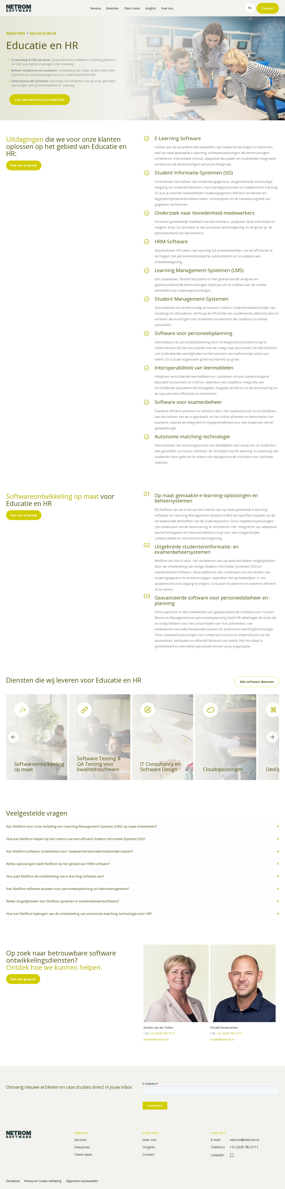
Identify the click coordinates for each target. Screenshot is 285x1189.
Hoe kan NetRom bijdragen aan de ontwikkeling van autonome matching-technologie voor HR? (79, 913)
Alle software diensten (257, 682)
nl (250, 8)
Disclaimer (13, 1181)
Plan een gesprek (23, 979)
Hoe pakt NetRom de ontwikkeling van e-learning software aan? (55, 876)
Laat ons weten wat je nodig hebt (40, 100)
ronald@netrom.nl (222, 1039)
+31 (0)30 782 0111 (162, 1033)
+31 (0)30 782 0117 (229, 1033)
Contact (268, 8)
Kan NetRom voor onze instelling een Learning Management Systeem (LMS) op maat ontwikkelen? (81, 826)
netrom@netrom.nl (244, 1140)
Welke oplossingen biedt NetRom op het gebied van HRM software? (58, 864)
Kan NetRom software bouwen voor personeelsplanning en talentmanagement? (67, 888)
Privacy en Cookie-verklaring (43, 1181)
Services (95, 8)
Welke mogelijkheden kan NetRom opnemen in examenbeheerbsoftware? (62, 901)
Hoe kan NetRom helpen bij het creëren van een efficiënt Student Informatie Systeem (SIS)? (75, 839)
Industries (15, 33)
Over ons (167, 8)
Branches (112, 8)
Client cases (132, 8)
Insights (150, 8)
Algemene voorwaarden (82, 1181)
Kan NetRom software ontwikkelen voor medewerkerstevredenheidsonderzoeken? (69, 851)
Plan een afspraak (23, 165)
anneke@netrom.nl (155, 1039)
